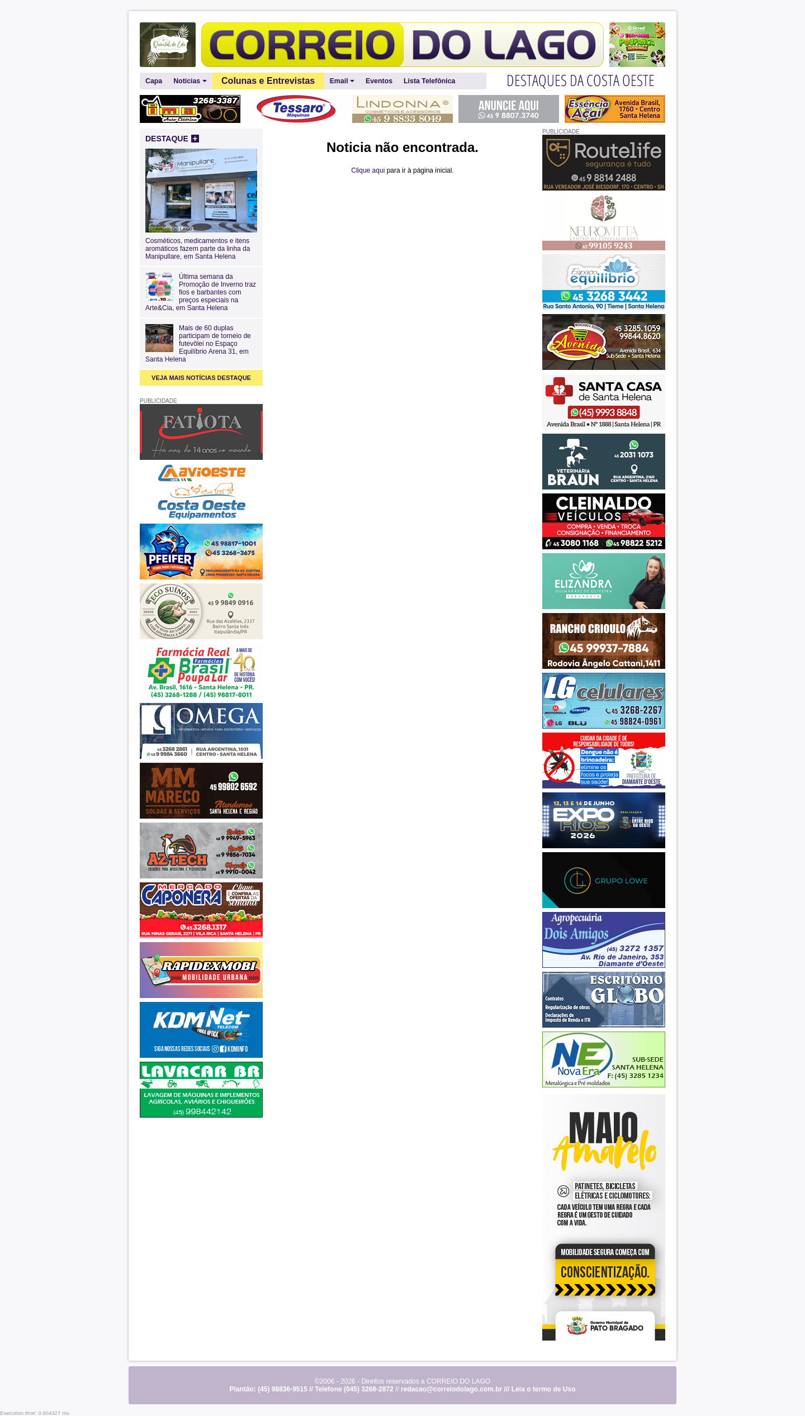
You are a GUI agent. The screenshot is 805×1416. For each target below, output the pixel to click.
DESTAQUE (172, 138)
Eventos (379, 81)
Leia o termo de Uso (544, 1389)
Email (342, 81)
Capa (153, 81)
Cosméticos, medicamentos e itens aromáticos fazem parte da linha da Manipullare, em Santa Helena (201, 244)
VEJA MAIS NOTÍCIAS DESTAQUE (201, 377)
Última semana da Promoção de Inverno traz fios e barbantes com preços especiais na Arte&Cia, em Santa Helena (200, 292)
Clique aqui (368, 170)
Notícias (189, 81)
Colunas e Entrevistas (268, 80)
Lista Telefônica (429, 81)
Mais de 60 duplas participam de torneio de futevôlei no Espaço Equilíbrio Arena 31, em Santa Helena (198, 343)
